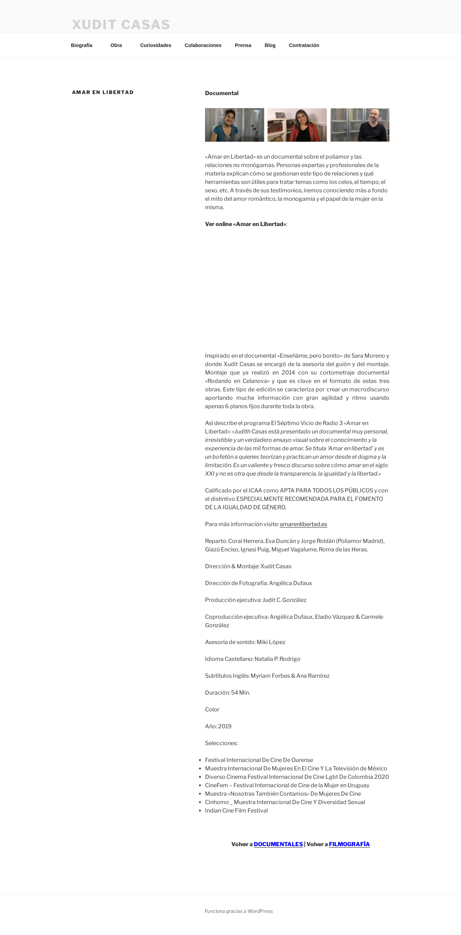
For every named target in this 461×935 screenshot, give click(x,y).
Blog (270, 45)
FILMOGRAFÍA (349, 844)
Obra (120, 45)
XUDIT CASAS (121, 24)
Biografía (85, 45)
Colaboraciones (203, 45)
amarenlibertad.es (303, 524)
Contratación (304, 45)
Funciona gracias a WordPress (239, 911)
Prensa (243, 45)
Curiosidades (155, 45)
